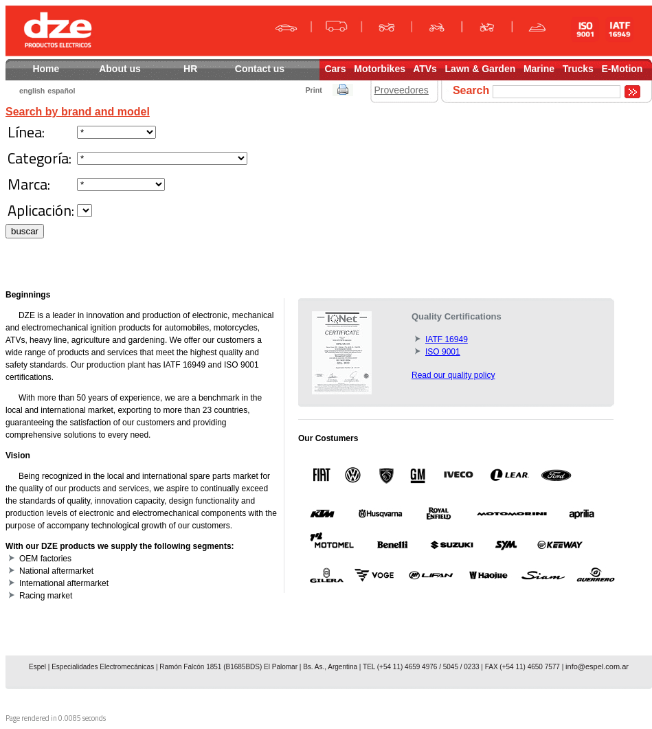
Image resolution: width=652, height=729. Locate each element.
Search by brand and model (77, 111)
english (32, 91)
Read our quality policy (453, 375)
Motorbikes (379, 68)
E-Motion (622, 68)
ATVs (425, 68)
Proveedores (401, 90)
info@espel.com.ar (597, 666)
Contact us (273, 68)
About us (121, 68)
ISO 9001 (442, 352)
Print (313, 90)
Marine (539, 68)
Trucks (578, 68)
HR (191, 68)
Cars (335, 68)
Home (46, 68)
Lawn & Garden (480, 68)
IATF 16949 (446, 339)
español (61, 91)
